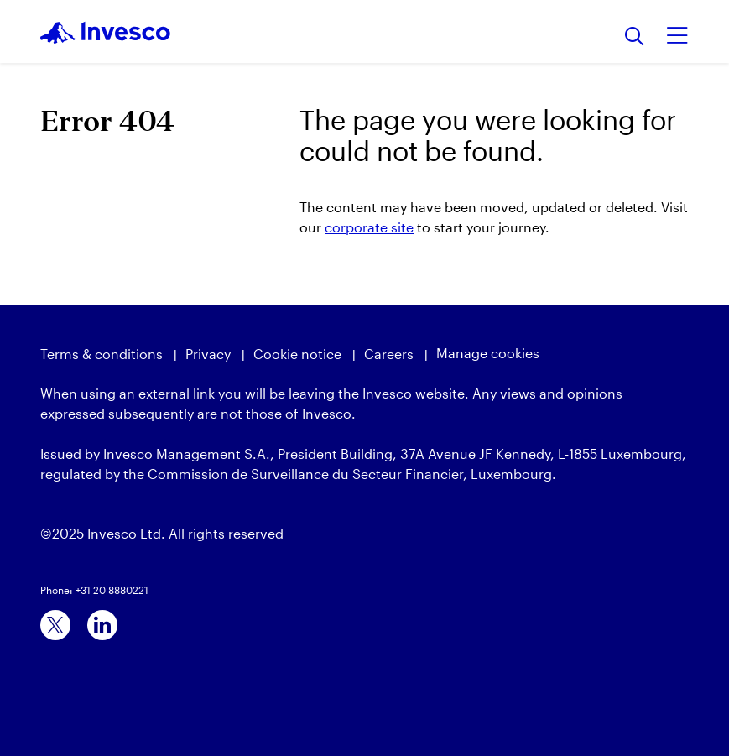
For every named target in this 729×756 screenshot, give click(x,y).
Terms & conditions (101, 354)
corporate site (369, 227)
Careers (389, 354)
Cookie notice (297, 354)
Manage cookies (487, 353)
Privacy (208, 354)
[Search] (634, 37)
